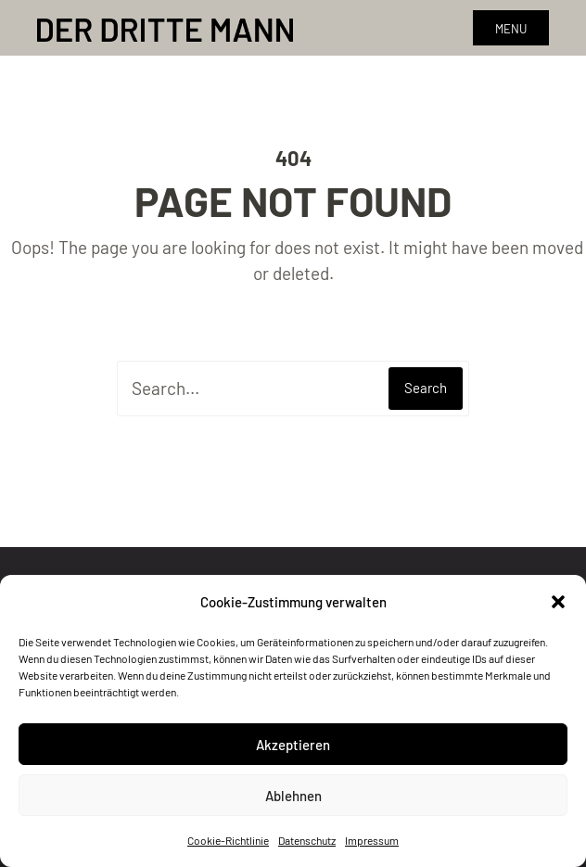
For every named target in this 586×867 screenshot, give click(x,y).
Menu (511, 28)
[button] (558, 602)
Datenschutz (307, 840)
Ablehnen (293, 795)
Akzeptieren (293, 744)
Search (425, 387)
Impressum (372, 840)
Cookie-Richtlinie (228, 840)
